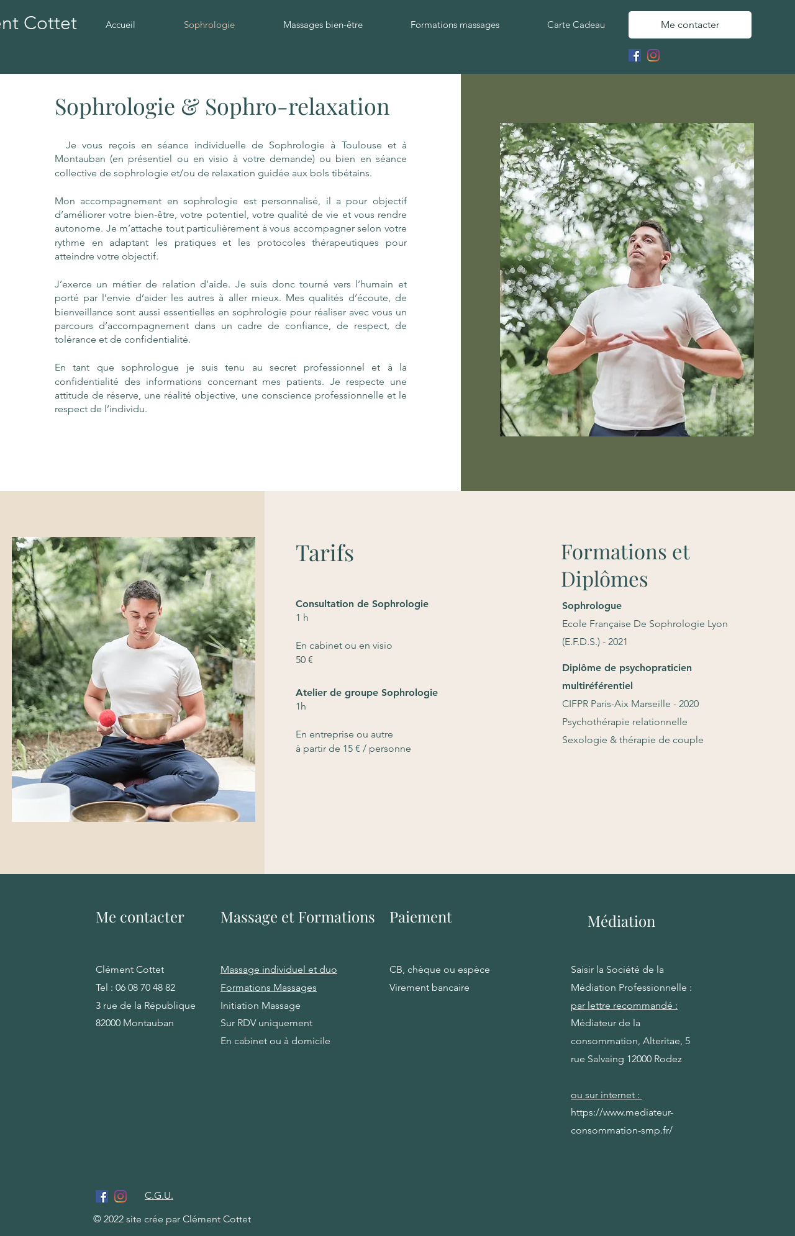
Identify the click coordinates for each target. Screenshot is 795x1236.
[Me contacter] (690, 24)
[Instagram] (653, 55)
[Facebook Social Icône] (635, 55)
